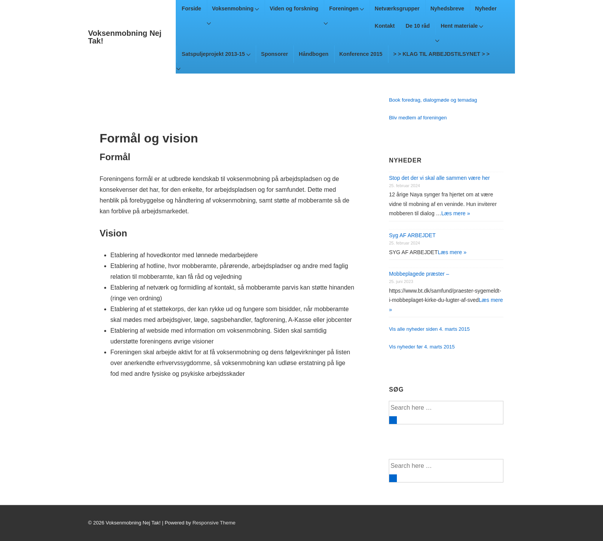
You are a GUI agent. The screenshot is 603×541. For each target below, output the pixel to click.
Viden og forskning (294, 8)
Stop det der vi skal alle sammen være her (439, 178)
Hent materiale (462, 26)
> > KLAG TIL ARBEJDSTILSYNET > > (441, 54)
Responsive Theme (213, 523)
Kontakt (385, 26)
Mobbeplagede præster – (419, 274)
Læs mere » (455, 213)
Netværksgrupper (397, 8)
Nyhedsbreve (447, 8)
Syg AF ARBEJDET (412, 235)
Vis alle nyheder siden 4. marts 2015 (429, 329)
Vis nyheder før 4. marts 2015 (422, 347)
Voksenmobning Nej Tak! (125, 37)
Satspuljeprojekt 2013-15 (216, 54)
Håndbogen (313, 54)
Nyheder (485, 8)
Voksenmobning (235, 8)
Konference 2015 (360, 54)
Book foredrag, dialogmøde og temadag (433, 100)
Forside (192, 8)
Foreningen (346, 8)
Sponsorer (274, 54)
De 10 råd (418, 26)
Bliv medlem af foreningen (417, 118)
